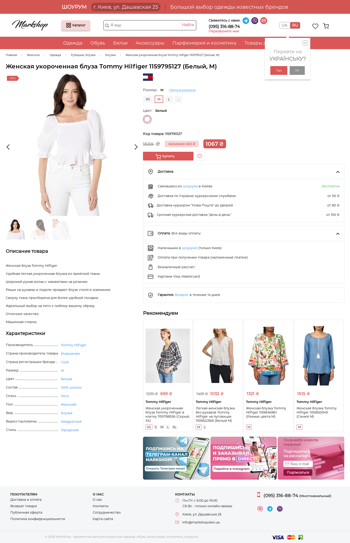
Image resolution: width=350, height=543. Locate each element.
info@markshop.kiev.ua (201, 522)
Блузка (66, 413)
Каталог (68, 25)
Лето (65, 396)
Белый (147, 119)
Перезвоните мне (224, 31)
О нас (97, 500)
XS (148, 99)
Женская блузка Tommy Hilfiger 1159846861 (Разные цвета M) (266, 412)
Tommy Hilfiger (73, 345)
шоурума (190, 186)
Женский (68, 404)
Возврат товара (23, 506)
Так (279, 70)
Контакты (101, 506)
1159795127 (173, 134)
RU (295, 25)
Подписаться (298, 472)
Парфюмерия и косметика (204, 43)
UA (284, 25)
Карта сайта (103, 519)
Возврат (182, 295)
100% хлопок (71, 387)
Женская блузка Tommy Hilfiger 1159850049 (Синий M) (317, 412)
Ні (297, 70)
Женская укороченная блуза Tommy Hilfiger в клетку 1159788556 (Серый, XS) (168, 414)
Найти (188, 25)
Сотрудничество (107, 512)
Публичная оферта (26, 512)
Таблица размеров (182, 90)
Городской (70, 430)
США (65, 362)
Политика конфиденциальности (37, 519)
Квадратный (71, 421)
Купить (168, 156)
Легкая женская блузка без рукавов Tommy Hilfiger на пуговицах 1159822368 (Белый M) (215, 414)
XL (174, 427)
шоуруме (189, 248)
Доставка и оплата (26, 500)
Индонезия (70, 354)
